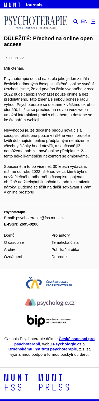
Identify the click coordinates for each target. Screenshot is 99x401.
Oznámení (13, 256)
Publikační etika (65, 249)
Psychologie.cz (67, 344)
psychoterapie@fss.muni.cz (40, 217)
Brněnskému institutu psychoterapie (42, 349)
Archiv (9, 249)
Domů (9, 235)
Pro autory (60, 235)
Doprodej (59, 256)
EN (84, 21)
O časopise (14, 242)
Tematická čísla (65, 242)
